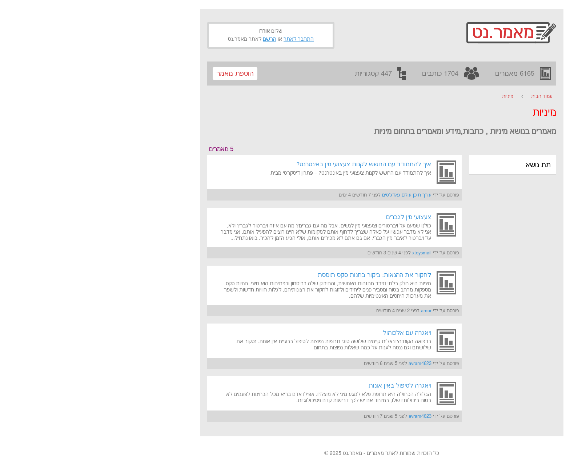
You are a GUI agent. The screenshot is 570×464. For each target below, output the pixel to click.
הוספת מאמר (138, 74)
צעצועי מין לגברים (311, 217)
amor (329, 311)
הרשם (173, 39)
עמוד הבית (445, 96)
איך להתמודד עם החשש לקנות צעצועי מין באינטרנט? (267, 164)
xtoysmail (325, 253)
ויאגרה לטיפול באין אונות (303, 385)
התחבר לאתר (202, 39)
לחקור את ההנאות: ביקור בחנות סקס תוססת (277, 275)
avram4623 (323, 363)
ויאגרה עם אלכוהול (310, 333)
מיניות (411, 96)
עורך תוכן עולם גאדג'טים (310, 195)
